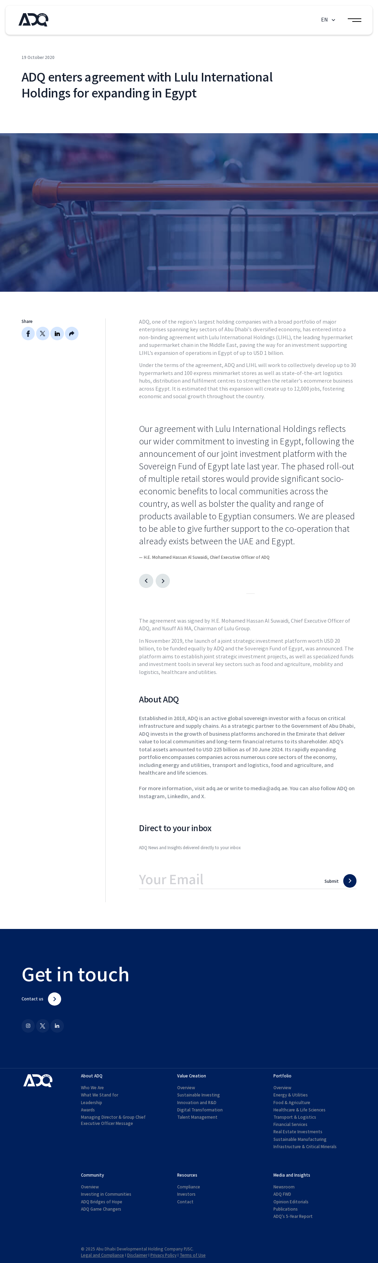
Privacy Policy (163, 1255)
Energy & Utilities (290, 1095)
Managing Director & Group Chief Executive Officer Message (113, 1120)
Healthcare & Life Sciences (299, 1110)
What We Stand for (99, 1095)
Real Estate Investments (297, 1132)
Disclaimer (137, 1255)
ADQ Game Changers (101, 1209)
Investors (186, 1194)
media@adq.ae (268, 788)
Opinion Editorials (291, 1202)
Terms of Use (193, 1255)
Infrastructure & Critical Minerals (305, 1147)
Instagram (152, 796)
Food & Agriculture (291, 1103)
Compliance (188, 1187)
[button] (329, 20)
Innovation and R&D (196, 1103)
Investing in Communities (106, 1194)
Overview (186, 1088)
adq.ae (214, 788)
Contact (185, 1202)
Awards (88, 1110)
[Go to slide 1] (248, 593)
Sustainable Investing (198, 1095)
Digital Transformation (200, 1110)
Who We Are (92, 1088)
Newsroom (284, 1187)
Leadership (91, 1103)
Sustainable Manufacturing (300, 1139)
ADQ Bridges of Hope (101, 1202)
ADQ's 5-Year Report (293, 1216)
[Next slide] (163, 581)
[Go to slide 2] (252, 593)
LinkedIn (177, 796)
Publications (285, 1209)
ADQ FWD (282, 1194)
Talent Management (197, 1117)
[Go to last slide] (146, 581)
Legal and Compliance (102, 1255)
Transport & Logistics (294, 1117)
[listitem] (247, 492)
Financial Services (290, 1124)
